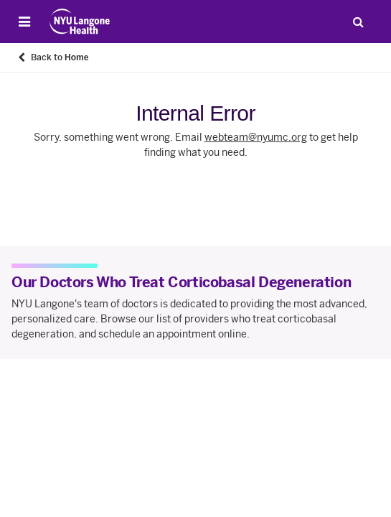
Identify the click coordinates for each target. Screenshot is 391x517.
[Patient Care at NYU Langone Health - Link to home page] (80, 21)
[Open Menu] (24, 21)
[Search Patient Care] (358, 21)
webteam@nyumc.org (255, 137)
